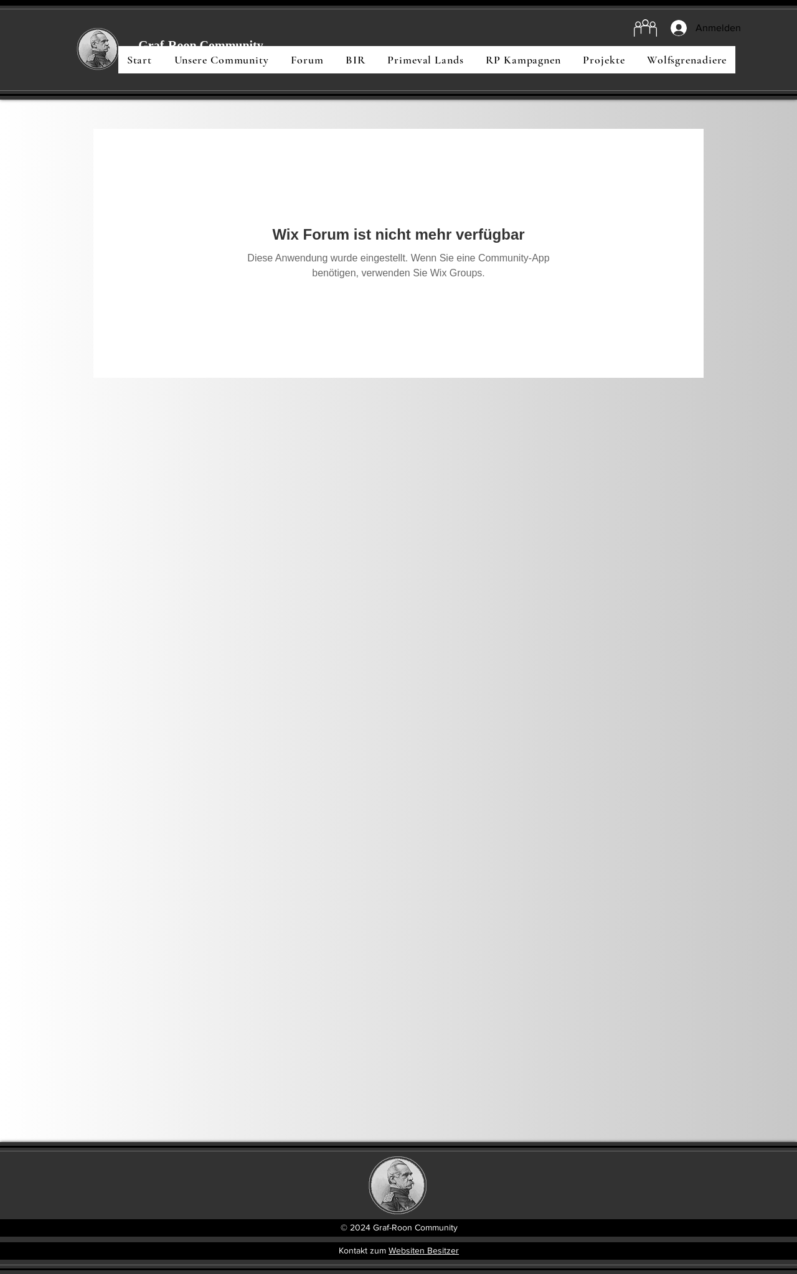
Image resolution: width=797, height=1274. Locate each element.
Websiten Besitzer (424, 1250)
